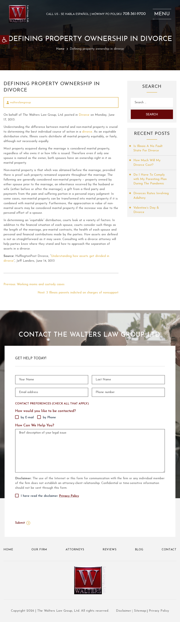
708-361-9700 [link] (134, 14)
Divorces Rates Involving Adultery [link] (151, 195)
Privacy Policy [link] (69, 496)
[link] (4, 39)
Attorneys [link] (75, 549)
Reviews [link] (110, 549)
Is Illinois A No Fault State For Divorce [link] (148, 148)
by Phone (49, 417)
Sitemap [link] (140, 611)
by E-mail (27, 417)
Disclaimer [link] (123, 611)
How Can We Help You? (34, 425)
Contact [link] (169, 549)
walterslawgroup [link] (20, 102)
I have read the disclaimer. (50, 496)
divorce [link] (87, 131)
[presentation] (42, 508)
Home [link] (60, 49)
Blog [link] (139, 549)
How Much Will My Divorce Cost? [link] (146, 162)
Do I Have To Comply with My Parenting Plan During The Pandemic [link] (150, 179)
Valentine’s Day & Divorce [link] (146, 210)
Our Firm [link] (39, 549)
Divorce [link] (84, 115)
